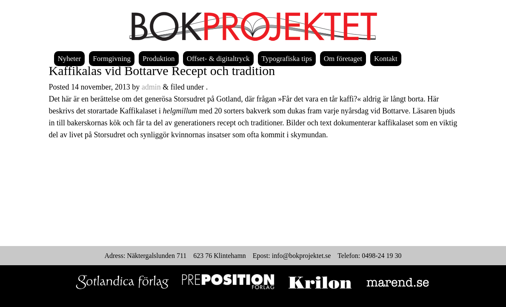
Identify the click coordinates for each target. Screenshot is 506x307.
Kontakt (385, 59)
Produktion (159, 59)
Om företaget (343, 59)
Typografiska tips (287, 59)
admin (151, 87)
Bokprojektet (253, 26)
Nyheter (69, 59)
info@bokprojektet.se (301, 255)
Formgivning (112, 59)
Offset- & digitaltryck (218, 59)
